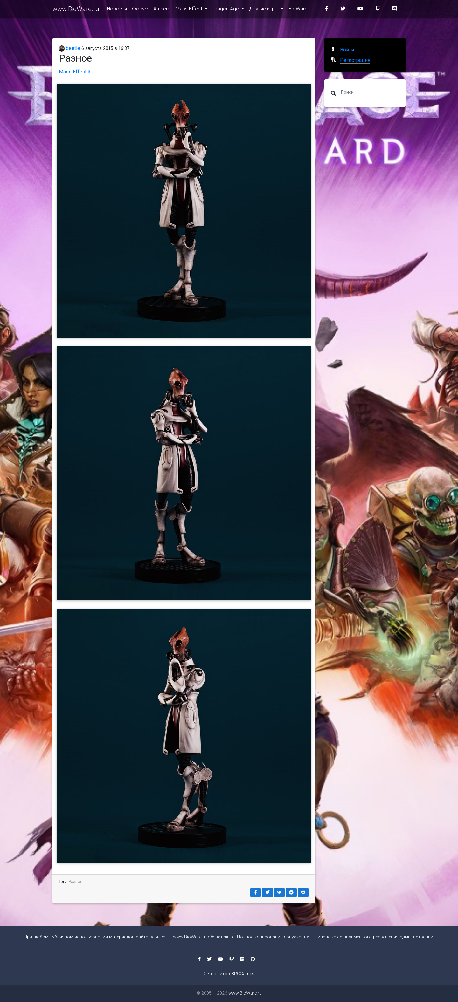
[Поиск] (366, 92)
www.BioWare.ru (75, 10)
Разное (75, 881)
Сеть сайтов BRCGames (229, 974)
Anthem (161, 10)
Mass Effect (190, 10)
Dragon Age (226, 10)
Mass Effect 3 (75, 72)
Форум (140, 10)
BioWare (298, 10)
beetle (69, 48)
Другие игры (264, 10)
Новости (117, 10)
